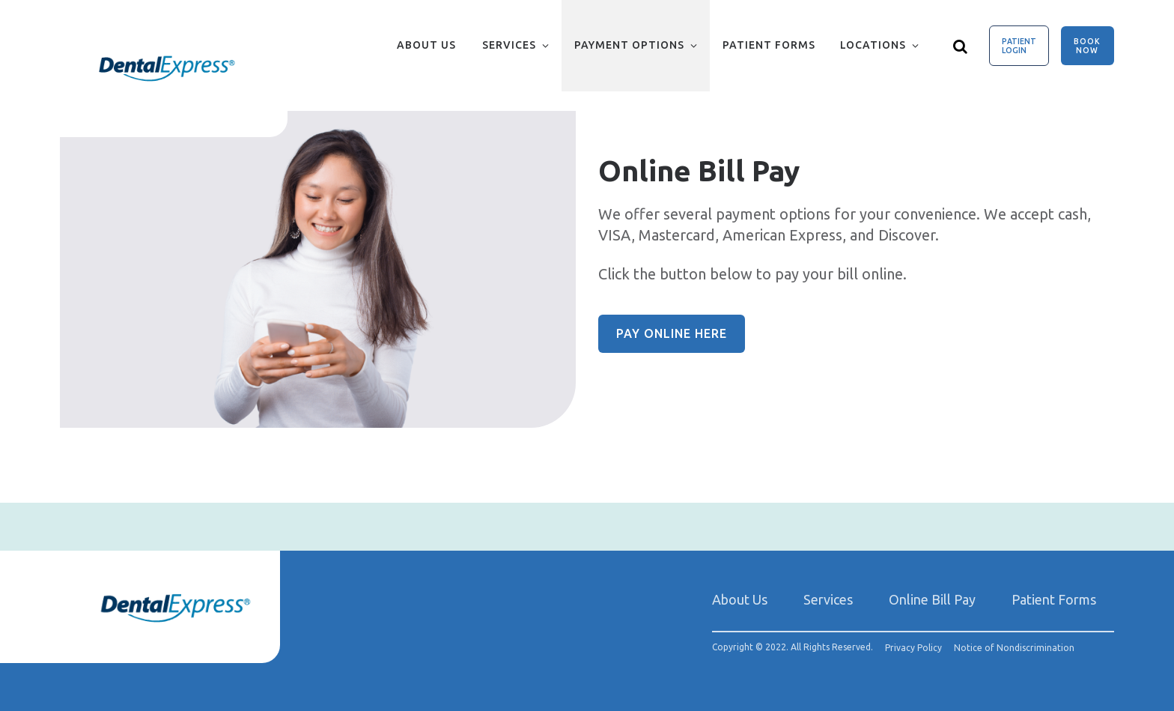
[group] (318, 269)
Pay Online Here (671, 333)
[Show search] (960, 46)
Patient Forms (769, 45)
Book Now (1087, 46)
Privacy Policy (913, 648)
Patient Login (1019, 46)
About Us (426, 45)
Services (509, 45)
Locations (873, 45)
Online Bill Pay (932, 599)
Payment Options (629, 45)
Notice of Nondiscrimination (1014, 648)
